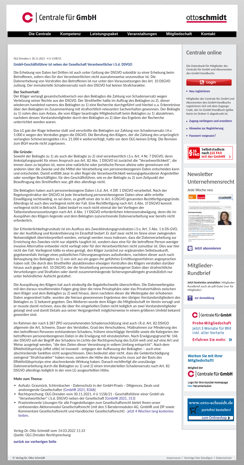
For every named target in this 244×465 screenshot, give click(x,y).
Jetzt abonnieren (208, 248)
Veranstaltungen (142, 34)
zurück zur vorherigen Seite (35, 441)
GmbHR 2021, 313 (120, 398)
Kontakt (208, 34)
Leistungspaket (104, 34)
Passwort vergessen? (202, 135)
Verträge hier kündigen (198, 458)
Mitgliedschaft (179, 34)
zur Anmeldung (204, 298)
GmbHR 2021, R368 (79, 389)
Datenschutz (224, 458)
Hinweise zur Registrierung (206, 128)
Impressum (174, 458)
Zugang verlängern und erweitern (210, 121)
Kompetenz (70, 34)
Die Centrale (40, 34)
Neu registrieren (199, 91)
